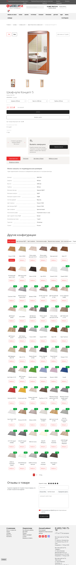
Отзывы (21, 1)
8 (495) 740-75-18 (52, 6)
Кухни (20, 14)
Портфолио (33, 1)
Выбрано (11, 260)
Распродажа (65, 18)
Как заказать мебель (28, 530)
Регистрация (42, 530)
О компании (11, 528)
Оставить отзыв (44, 516)
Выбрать (22, 260)
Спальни (41, 14)
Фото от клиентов (11, 530)
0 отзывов (14, 97)
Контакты (67, 1)
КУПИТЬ (38, 112)
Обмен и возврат (27, 535)
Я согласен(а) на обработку (53, 511)
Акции (9, 1)
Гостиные (33, 14)
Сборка (24, 533)
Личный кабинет (45, 528)
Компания (17, 1)
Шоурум (13, 1)
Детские (56, 14)
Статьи (24, 536)
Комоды (10, 18)
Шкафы (27, 14)
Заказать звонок (52, 7)
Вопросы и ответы (27, 538)
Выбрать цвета (38, 117)
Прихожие (48, 14)
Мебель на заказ (12, 14)
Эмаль (66, 14)
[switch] (40, 510)
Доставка (25, 532)
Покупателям (39, 1)
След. (40, 475)
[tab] (13, 159)
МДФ (61, 14)
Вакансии (9, 535)
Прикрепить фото (63, 492)
